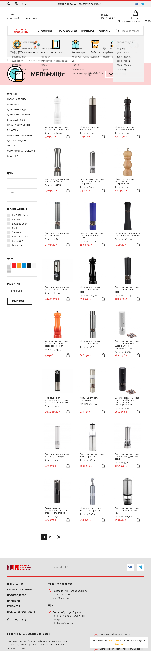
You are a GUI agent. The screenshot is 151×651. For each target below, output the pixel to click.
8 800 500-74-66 (67, 4)
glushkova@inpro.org (64, 623)
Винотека (12, 130)
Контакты (13, 606)
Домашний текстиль (18, 115)
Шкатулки (12, 156)
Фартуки (11, 146)
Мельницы (12, 94)
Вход (104, 15)
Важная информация (21, 612)
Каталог (20, 60)
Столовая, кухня (16, 120)
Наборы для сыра (16, 99)
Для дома (31, 60)
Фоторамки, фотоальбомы (21, 151)
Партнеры (13, 600)
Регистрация (108, 18)
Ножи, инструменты (18, 125)
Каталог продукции (19, 589)
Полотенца (13, 104)
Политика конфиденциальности (115, 634)
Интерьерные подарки (19, 135)
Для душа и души (16, 140)
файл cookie (113, 640)
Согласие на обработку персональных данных (122, 649)
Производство (16, 595)
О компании (15, 584)
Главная (10, 60)
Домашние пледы (16, 109)
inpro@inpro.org (61, 598)
